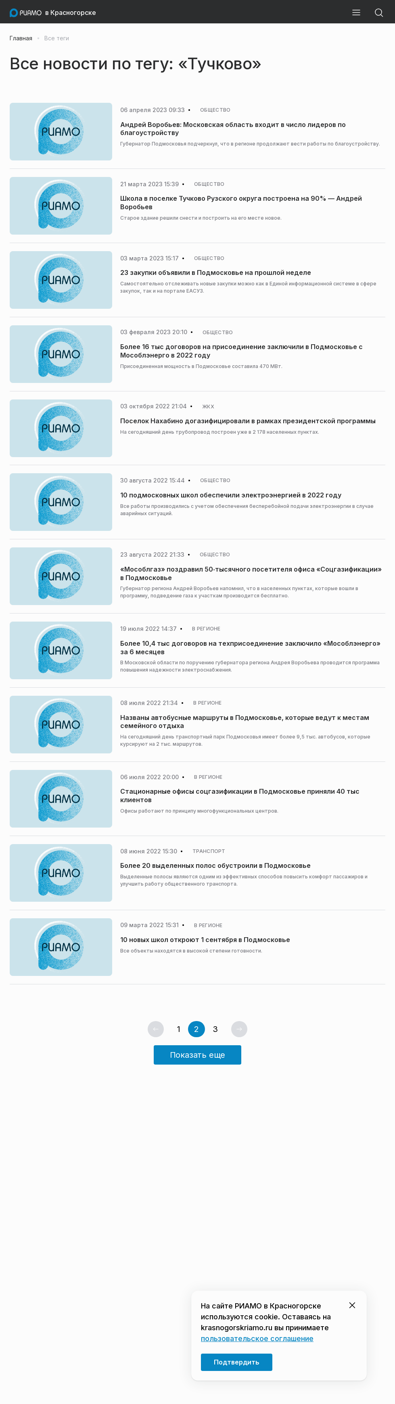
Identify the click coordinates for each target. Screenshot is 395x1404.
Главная (21, 38)
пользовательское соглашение (257, 1338)
